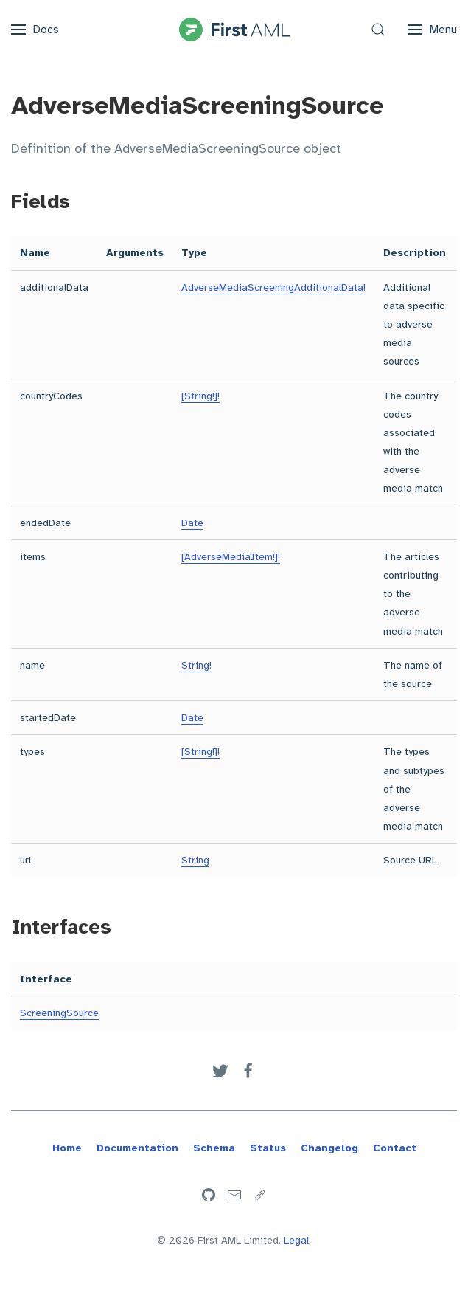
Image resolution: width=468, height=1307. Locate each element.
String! (196, 665)
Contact (394, 1148)
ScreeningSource (59, 1013)
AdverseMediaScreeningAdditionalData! (273, 287)
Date (192, 523)
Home (67, 1148)
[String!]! (200, 396)
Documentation (137, 1148)
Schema (214, 1148)
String (195, 860)
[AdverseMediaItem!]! (230, 557)
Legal (296, 1240)
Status (268, 1148)
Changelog (329, 1148)
